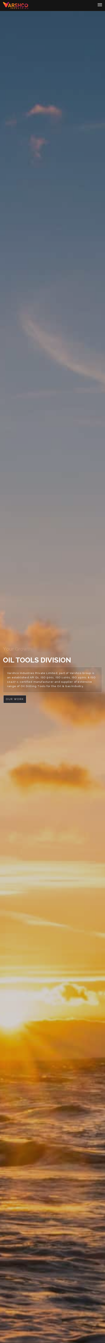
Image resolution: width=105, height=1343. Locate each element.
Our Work (15, 699)
